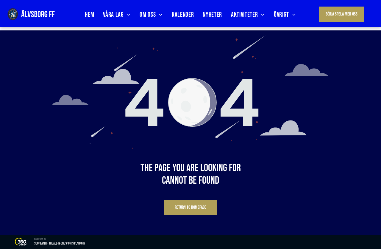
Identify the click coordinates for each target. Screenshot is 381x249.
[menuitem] (89, 15)
